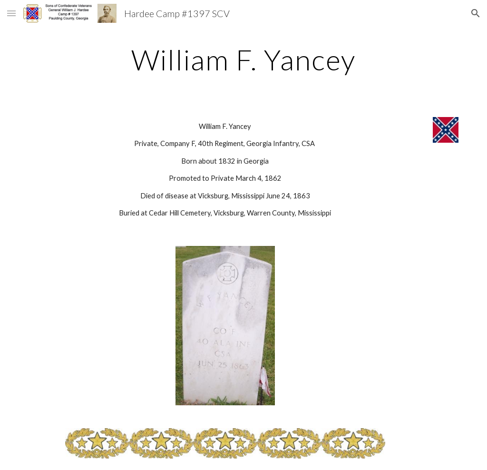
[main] (243, 59)
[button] (11, 13)
